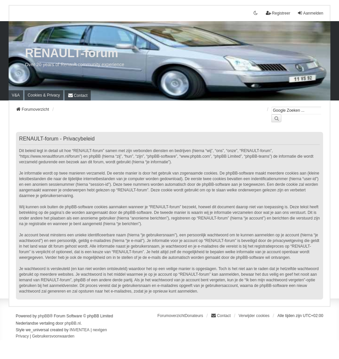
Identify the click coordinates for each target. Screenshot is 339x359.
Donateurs (194, 315)
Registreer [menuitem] (278, 13)
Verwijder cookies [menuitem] (254, 315)
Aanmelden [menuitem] (310, 13)
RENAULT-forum (71, 53)
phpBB (44, 316)
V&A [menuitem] (16, 95)
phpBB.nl (73, 323)
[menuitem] (43, 95)
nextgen (100, 330)
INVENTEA (79, 330)
